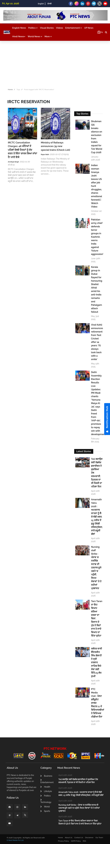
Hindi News (18, 36)
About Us (68, 838)
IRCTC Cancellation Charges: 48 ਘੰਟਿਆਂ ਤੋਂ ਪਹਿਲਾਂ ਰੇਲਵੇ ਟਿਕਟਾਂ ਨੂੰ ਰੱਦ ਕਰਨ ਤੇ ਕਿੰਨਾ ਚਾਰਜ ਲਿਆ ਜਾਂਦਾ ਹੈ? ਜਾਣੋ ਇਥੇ (22, 150)
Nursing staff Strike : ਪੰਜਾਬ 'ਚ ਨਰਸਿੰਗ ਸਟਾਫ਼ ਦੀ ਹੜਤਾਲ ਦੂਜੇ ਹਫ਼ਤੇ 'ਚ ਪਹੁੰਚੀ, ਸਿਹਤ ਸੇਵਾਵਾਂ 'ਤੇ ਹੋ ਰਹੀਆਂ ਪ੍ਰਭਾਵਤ (96, 568)
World (45, 806)
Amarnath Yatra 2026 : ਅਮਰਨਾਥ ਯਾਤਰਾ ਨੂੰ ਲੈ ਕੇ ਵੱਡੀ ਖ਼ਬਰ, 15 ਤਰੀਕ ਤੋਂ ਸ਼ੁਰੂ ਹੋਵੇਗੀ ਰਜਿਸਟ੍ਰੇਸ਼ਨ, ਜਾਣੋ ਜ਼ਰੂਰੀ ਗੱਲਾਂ (96, 516)
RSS (84, 841)
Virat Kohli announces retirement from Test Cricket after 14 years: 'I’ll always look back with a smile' (96, 342)
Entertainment (73, 28)
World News (35, 36)
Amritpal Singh (13, 162)
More (48, 36)
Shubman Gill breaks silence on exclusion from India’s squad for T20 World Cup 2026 (96, 137)
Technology (45, 801)
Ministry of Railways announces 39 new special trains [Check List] (55, 146)
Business (46, 776)
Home (10, 90)
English (41, 4)
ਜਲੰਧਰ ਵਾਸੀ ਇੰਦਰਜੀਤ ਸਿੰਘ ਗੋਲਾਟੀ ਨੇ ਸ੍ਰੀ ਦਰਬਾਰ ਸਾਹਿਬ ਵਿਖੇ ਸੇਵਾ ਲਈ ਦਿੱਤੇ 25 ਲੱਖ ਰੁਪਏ (96, 662)
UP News (88, 28)
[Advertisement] (55, 64)
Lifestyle (46, 791)
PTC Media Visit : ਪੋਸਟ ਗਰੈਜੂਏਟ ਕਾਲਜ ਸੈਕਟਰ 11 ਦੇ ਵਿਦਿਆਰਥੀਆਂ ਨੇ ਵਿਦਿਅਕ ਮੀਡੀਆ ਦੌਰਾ (96, 703)
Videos (59, 28)
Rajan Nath (45, 154)
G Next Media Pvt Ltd (15, 840)
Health (45, 787)
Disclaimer (89, 838)
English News (19, 28)
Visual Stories (47, 28)
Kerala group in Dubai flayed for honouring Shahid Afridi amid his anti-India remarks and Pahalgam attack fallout (96, 289)
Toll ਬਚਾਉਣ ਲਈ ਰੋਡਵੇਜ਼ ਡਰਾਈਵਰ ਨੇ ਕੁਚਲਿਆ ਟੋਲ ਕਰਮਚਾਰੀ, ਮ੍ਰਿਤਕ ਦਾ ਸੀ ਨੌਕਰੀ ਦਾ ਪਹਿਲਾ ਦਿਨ (96, 473)
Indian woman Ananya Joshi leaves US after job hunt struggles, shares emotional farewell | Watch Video (96, 186)
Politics (33, 28)
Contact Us (78, 838)
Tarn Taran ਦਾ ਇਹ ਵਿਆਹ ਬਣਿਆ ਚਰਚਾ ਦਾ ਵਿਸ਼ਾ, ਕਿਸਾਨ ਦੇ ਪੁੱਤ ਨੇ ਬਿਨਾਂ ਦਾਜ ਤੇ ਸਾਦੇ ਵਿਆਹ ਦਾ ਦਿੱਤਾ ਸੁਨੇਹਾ (96, 618)
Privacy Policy (63, 841)
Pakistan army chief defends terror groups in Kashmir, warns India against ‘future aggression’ (96, 236)
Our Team (99, 838)
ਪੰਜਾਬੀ (49, 4)
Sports (45, 811)
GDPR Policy (76, 841)
